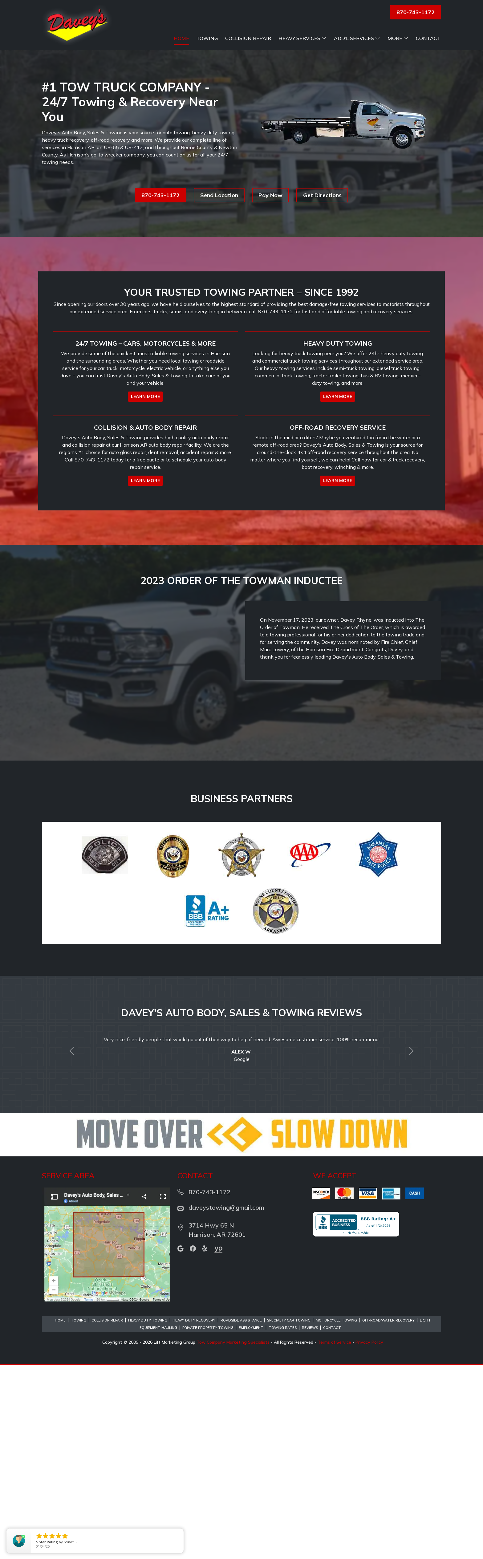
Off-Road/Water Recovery (388, 1514)
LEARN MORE (145, 493)
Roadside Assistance (241, 1514)
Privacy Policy (369, 1536)
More (398, 38)
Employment (251, 1521)
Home (181, 38)
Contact (428, 38)
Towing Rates (283, 1521)
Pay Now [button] (270, 195)
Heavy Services (302, 38)
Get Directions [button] (322, 195)
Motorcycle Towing (336, 1514)
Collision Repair (248, 38)
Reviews (310, 1521)
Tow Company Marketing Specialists (233, 1536)
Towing (207, 38)
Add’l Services (357, 38)
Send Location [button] (219, 195)
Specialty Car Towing (288, 1514)
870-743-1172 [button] (415, 12)
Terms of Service (334, 1536)
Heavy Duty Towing (147, 1514)
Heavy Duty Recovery (193, 1514)
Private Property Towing (207, 1521)
